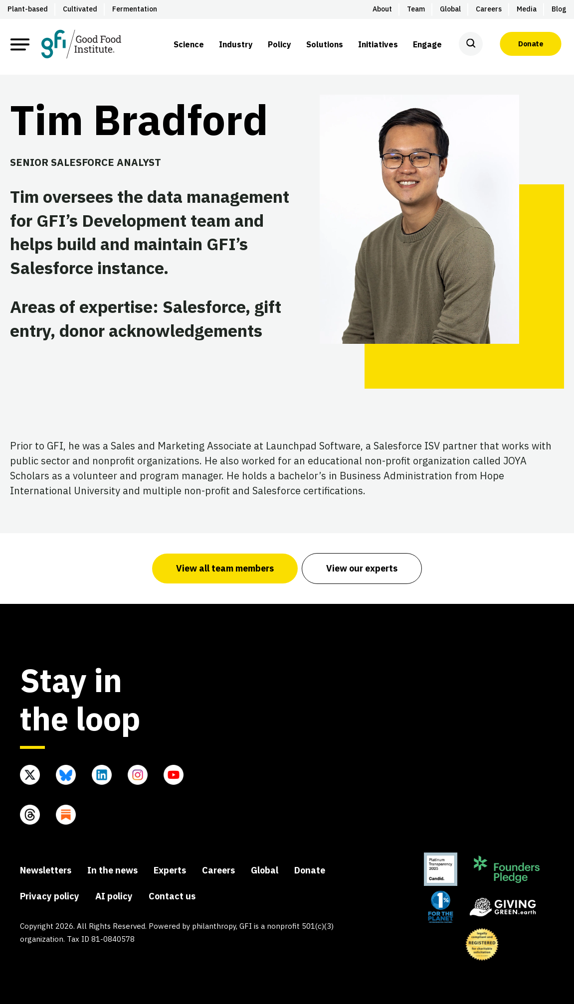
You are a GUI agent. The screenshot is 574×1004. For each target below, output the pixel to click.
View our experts (361, 568)
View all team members (225, 568)
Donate (530, 43)
